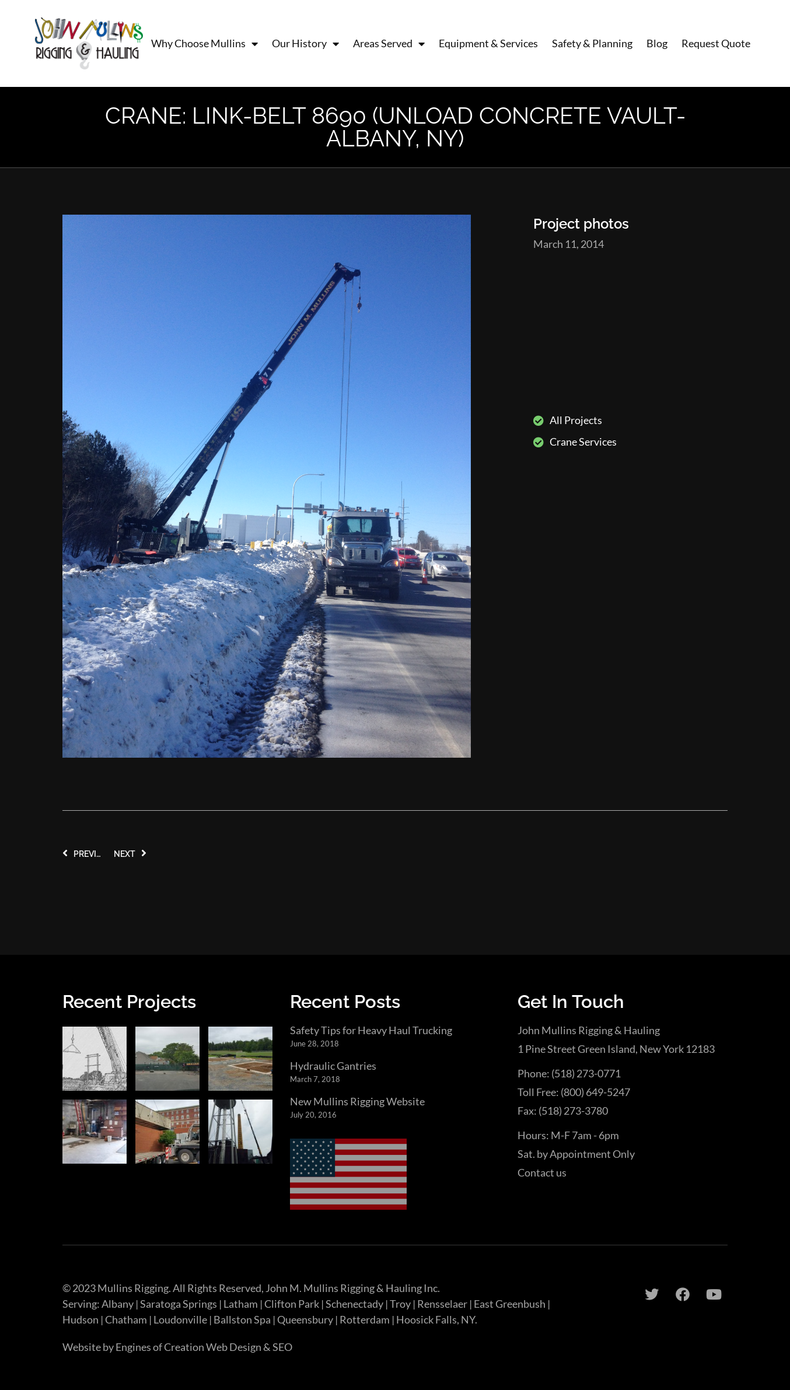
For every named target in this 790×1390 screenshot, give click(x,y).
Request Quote (715, 43)
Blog (656, 43)
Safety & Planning (592, 43)
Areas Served (389, 43)
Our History (305, 43)
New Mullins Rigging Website (357, 1101)
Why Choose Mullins (204, 43)
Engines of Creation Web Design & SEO (204, 1346)
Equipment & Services (488, 43)
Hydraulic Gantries (333, 1065)
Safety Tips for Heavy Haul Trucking (371, 1030)
